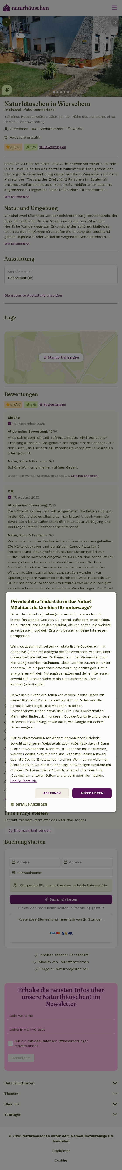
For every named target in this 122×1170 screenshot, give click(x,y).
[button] (28, 804)
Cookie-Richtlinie (23, 781)
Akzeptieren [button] (92, 793)
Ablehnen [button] (52, 793)
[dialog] (61, 702)
